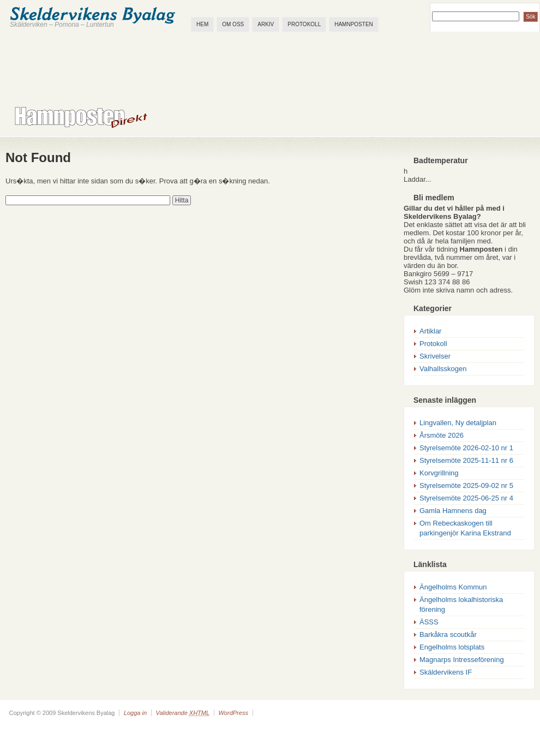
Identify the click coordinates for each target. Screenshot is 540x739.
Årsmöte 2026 (441, 435)
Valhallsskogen (442, 369)
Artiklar (430, 331)
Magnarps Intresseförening (461, 659)
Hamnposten (353, 24)
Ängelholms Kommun (453, 587)
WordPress (233, 713)
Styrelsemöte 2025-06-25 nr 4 (466, 498)
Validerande (182, 713)
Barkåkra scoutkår (448, 634)
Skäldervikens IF (445, 672)
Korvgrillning (439, 473)
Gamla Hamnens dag (453, 510)
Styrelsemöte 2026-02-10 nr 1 (466, 448)
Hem (202, 24)
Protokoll (304, 24)
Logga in (135, 713)
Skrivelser (435, 356)
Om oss (233, 24)
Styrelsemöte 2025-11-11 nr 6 (466, 460)
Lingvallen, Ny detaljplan (457, 423)
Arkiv (265, 24)
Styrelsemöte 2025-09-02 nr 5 (466, 485)
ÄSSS (429, 622)
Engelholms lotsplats (451, 647)
